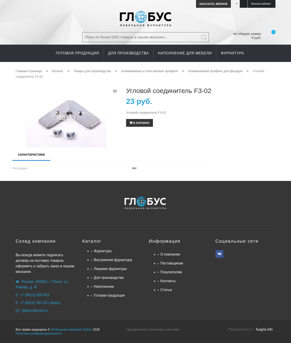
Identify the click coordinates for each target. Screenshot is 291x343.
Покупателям (171, 272)
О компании (170, 254)
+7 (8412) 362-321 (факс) (40, 303)
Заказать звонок (213, 4)
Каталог (91, 241)
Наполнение (104, 286)
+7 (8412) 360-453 (34, 295)
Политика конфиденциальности (39, 333)
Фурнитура (102, 251)
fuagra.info (264, 329)
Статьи (166, 290)
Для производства (109, 278)
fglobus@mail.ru (35, 310)
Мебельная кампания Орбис (71, 329)
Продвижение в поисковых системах (153, 329)
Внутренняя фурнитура (113, 260)
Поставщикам (171, 263)
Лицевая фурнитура (110, 269)
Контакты (168, 281)
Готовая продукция (109, 295)
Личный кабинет (261, 3)
